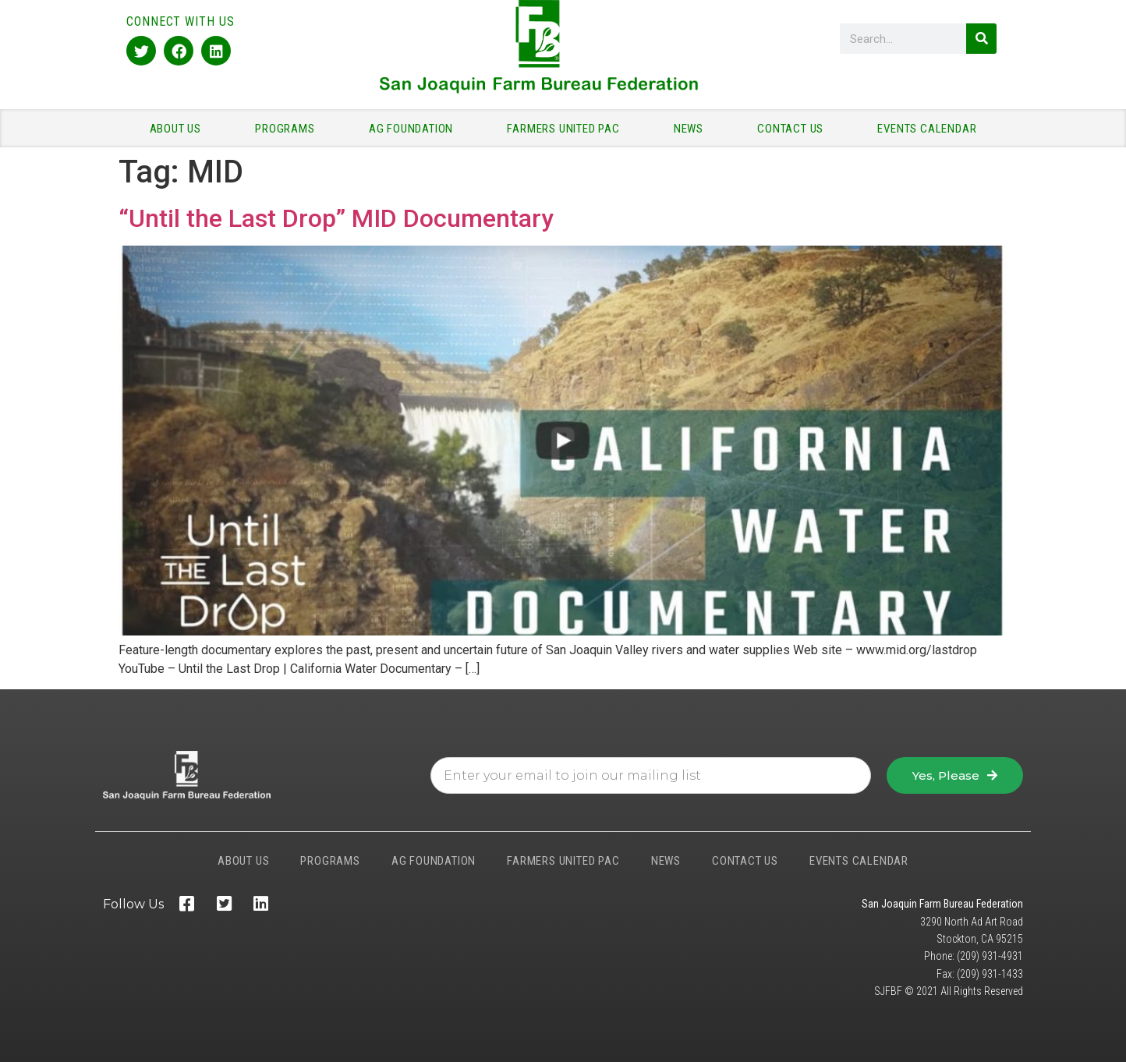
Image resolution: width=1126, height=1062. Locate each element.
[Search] (981, 38)
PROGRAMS (288, 128)
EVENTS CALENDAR (926, 129)
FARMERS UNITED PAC (567, 128)
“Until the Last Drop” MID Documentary (336, 218)
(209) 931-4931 (990, 956)
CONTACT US (794, 128)
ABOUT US (179, 128)
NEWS (692, 128)
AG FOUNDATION (415, 128)
